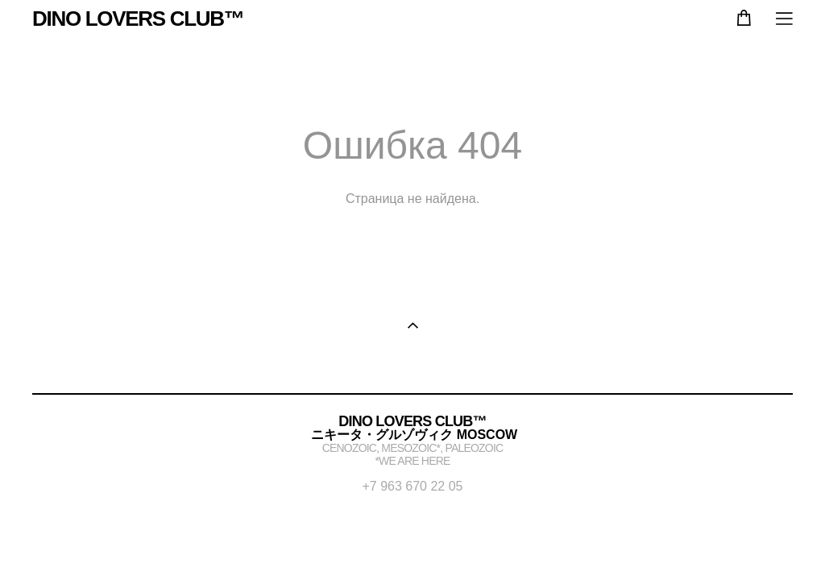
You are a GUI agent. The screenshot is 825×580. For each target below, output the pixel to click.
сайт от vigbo (412, 542)
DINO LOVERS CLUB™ (137, 18)
